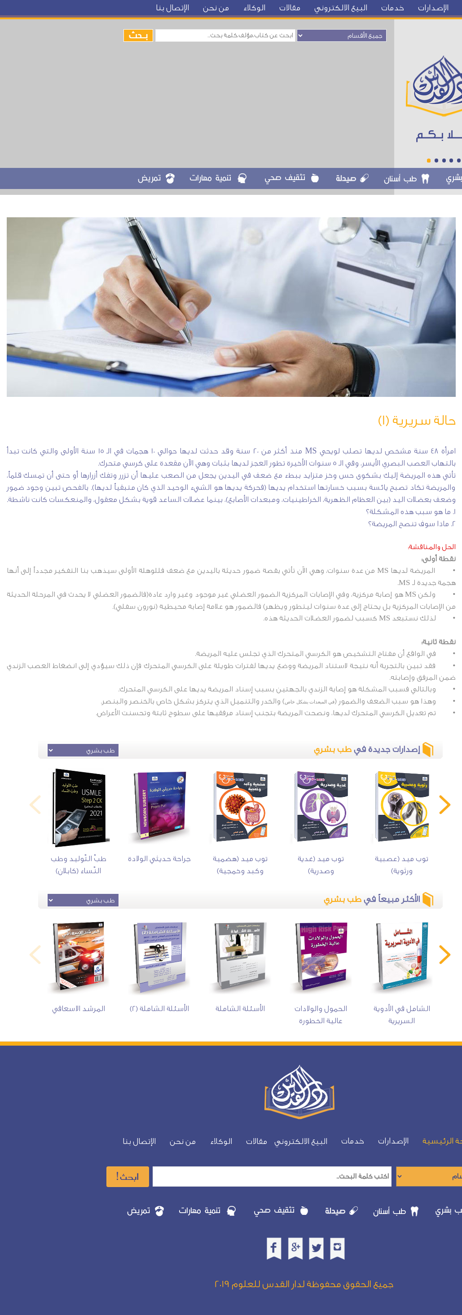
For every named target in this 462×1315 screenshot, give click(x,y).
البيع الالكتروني (340, 8)
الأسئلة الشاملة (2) (159, 1008)
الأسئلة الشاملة (240, 1008)
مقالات (289, 8)
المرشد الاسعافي (78, 1008)
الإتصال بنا (172, 8)
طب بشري (333, 749)
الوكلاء (254, 8)
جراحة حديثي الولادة (159, 858)
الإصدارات (433, 8)
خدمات (392, 8)
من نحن (216, 8)
